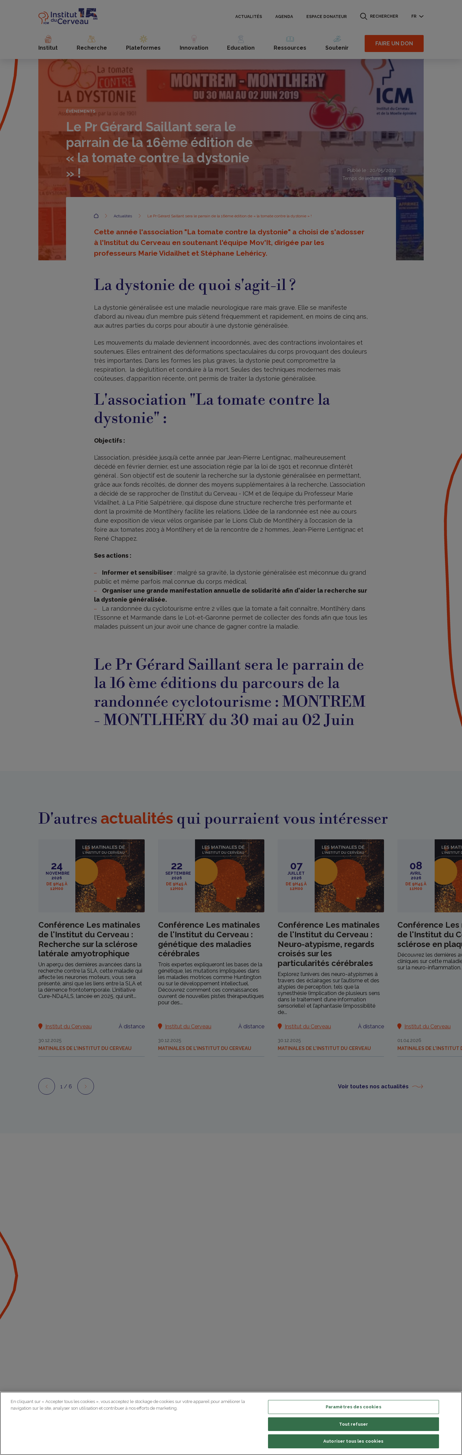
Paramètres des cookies (353, 1406)
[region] (231, 1423)
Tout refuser (353, 1424)
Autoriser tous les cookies (353, 1441)
